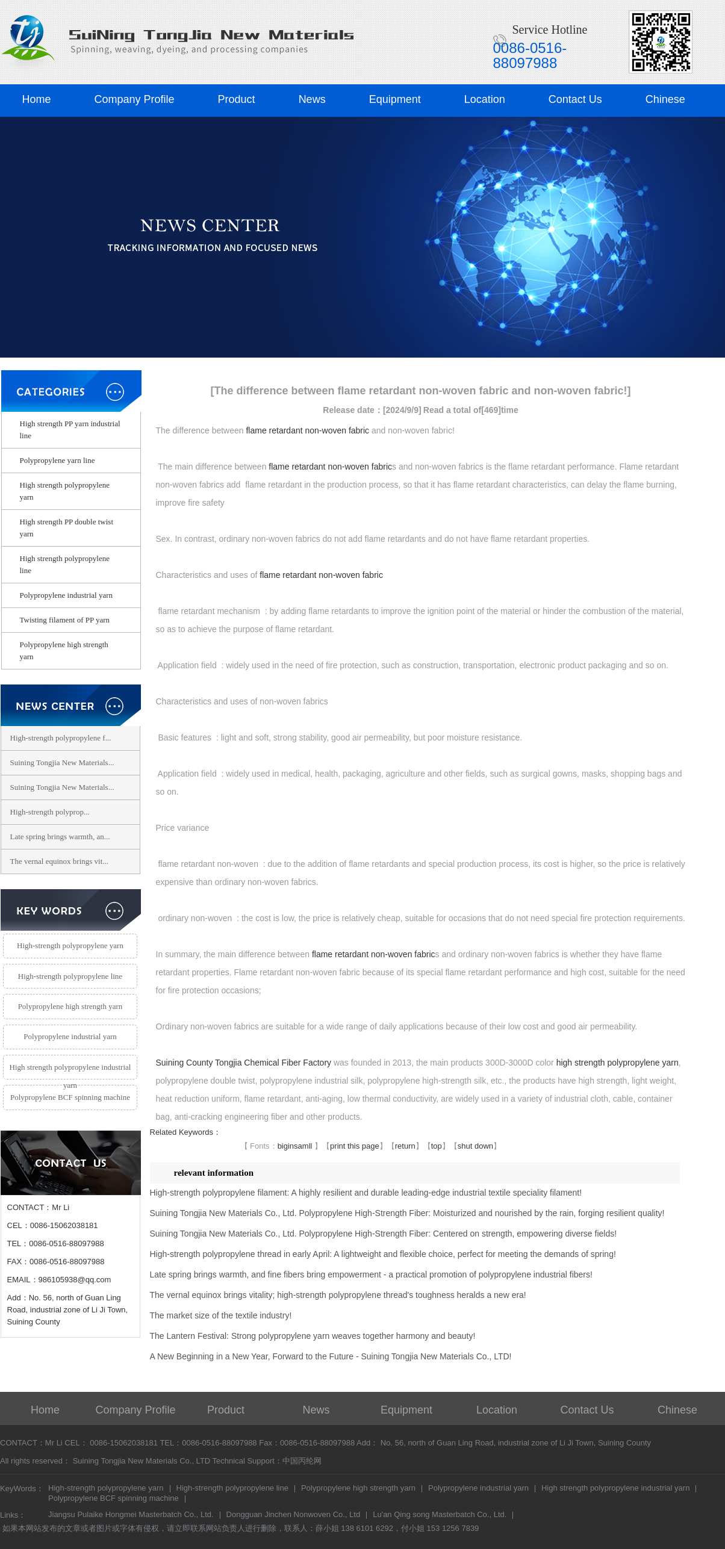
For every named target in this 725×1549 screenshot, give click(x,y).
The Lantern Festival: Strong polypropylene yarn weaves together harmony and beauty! (313, 1336)
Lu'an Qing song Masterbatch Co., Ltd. (439, 1515)
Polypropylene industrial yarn (66, 595)
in (291, 1145)
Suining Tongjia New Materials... (62, 762)
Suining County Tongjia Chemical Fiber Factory (244, 1062)
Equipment (395, 99)
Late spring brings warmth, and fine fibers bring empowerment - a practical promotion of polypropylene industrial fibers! (371, 1274)
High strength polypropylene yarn (65, 490)
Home (36, 99)
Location (484, 99)
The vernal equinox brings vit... (59, 861)
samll (303, 1145)
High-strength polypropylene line (70, 976)
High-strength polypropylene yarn (70, 945)
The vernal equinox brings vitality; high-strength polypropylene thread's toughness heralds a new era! (338, 1295)
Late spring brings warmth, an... (60, 836)
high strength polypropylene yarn (617, 1062)
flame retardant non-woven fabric (307, 430)
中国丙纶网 (302, 1460)
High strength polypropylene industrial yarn (70, 1071)
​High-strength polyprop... (50, 811)
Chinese (665, 99)
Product (236, 99)
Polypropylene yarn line (57, 460)
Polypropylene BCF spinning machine (70, 1097)
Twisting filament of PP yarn (65, 619)
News (312, 99)
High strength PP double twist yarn (67, 527)
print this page (354, 1145)
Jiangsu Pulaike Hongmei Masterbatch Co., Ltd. (131, 1515)
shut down (475, 1145)
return (405, 1145)
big (283, 1145)
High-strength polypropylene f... (60, 737)
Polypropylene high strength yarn (64, 650)
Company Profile (135, 99)
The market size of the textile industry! (221, 1315)
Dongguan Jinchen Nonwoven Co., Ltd (293, 1515)
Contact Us (575, 99)
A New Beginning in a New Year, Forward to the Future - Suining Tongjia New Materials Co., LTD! (331, 1356)
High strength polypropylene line (65, 564)
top (436, 1145)
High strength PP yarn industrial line (70, 429)
